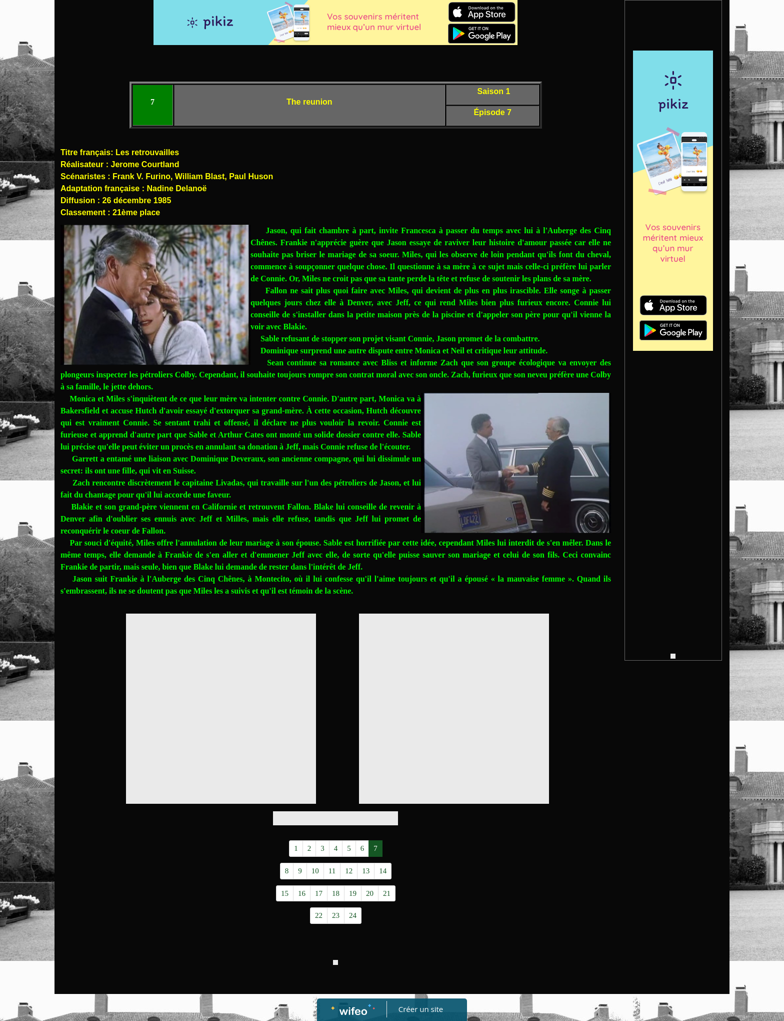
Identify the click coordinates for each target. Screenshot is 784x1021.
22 (318, 915)
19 (352, 893)
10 (315, 871)
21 (386, 893)
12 (348, 871)
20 (370, 893)
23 (336, 915)
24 (352, 915)
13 (366, 871)
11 (332, 871)
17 (318, 893)
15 (284, 893)
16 (302, 893)
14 (382, 871)
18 (336, 893)
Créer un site (420, 1009)
